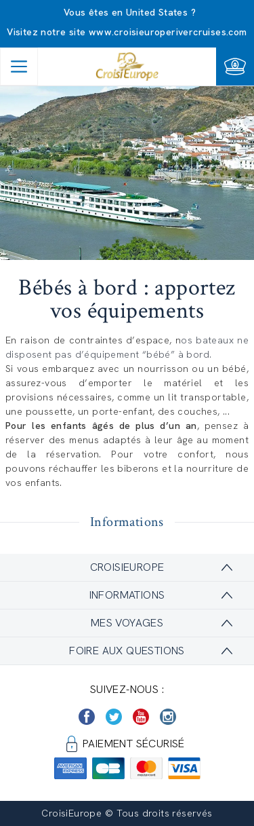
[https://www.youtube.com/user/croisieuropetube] (141, 717)
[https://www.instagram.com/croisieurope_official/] (168, 717)
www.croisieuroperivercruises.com (168, 32)
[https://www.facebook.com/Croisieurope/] (87, 717)
